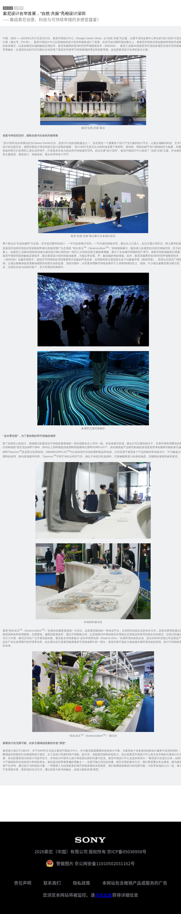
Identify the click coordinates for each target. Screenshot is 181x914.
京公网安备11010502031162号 (104, 863)
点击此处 (103, 895)
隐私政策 (81, 883)
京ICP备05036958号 (126, 851)
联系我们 (52, 883)
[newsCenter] (18, 8)
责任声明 (22, 883)
